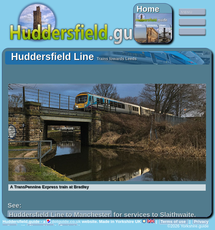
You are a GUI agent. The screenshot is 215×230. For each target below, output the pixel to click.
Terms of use (174, 221)
